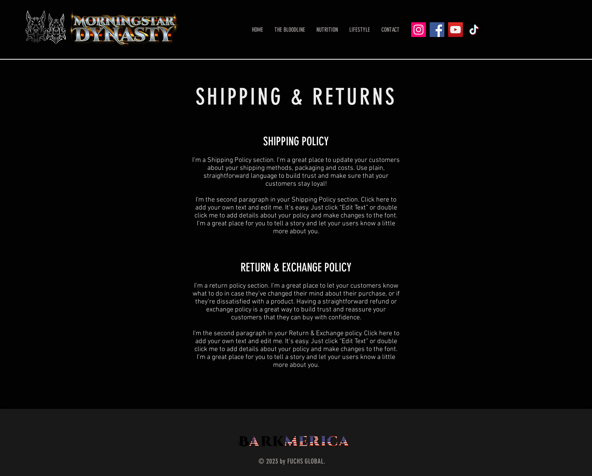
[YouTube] (455, 29)
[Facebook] (437, 29)
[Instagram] (418, 29)
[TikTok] (474, 29)
